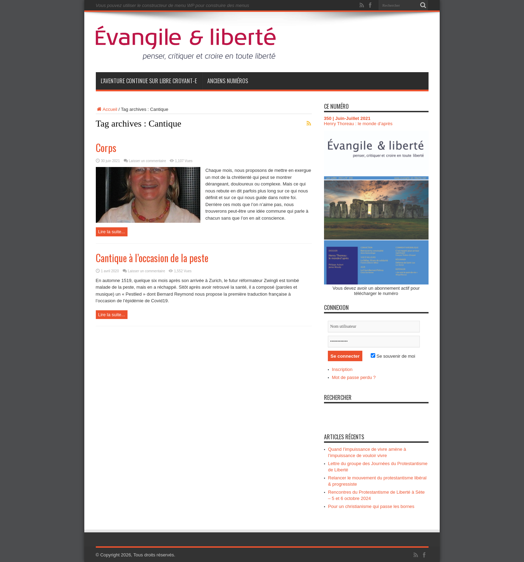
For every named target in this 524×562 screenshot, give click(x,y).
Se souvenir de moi (393, 356)
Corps (106, 147)
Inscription (342, 369)
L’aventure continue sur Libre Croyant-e (149, 81)
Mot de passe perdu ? (354, 377)
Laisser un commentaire (147, 161)
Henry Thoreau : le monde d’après (358, 123)
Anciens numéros (227, 81)
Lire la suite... (111, 231)
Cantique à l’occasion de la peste (152, 258)
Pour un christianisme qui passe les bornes (371, 506)
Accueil (106, 109)
